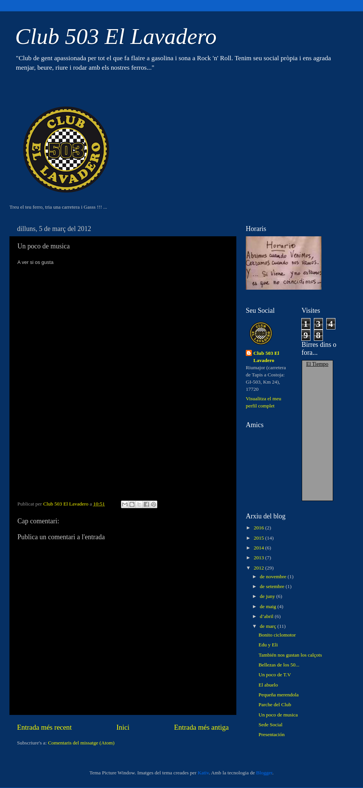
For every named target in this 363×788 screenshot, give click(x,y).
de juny (268, 596)
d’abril (267, 616)
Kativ (203, 773)
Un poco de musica (278, 715)
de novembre (273, 576)
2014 (259, 548)
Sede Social (270, 724)
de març (268, 626)
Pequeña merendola (279, 694)
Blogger (264, 773)
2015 (259, 538)
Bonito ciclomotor (277, 635)
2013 (259, 557)
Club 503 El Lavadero (116, 36)
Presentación (272, 734)
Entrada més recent (44, 727)
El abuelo (268, 685)
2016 (259, 528)
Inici (123, 727)
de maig (269, 606)
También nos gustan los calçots (290, 655)
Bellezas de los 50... (279, 665)
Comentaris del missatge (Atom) (81, 743)
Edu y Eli (268, 645)
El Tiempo (317, 364)
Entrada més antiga (201, 727)
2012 (259, 568)
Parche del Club (275, 704)
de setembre (272, 586)
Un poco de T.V (275, 674)
